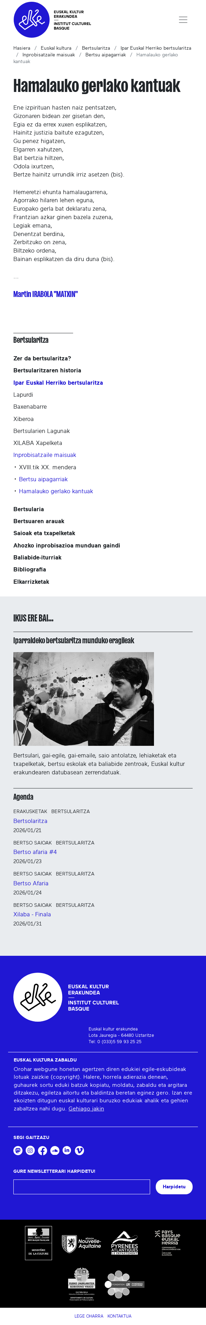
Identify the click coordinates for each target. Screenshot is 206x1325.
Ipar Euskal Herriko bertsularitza (156, 48)
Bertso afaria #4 (35, 852)
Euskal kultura (56, 48)
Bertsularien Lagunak (41, 431)
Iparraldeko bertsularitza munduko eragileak (73, 640)
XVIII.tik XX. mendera (47, 467)
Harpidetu (174, 1186)
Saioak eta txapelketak (44, 533)
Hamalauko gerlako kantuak (56, 491)
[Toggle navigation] (183, 19)
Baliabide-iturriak (37, 558)
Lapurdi (23, 395)
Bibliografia (29, 569)
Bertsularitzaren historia (47, 370)
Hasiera (21, 48)
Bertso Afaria (31, 883)
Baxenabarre (30, 407)
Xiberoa (23, 419)
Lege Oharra (89, 1316)
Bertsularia (28, 509)
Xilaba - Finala (32, 914)
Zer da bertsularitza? (42, 358)
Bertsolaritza (30, 821)
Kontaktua (119, 1316)
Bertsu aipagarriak (105, 54)
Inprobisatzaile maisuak (48, 54)
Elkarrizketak (31, 582)
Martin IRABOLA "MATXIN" (45, 294)
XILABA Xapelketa (37, 443)
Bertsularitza (96, 48)
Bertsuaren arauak (38, 521)
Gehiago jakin (86, 1109)
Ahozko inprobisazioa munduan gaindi (66, 546)
